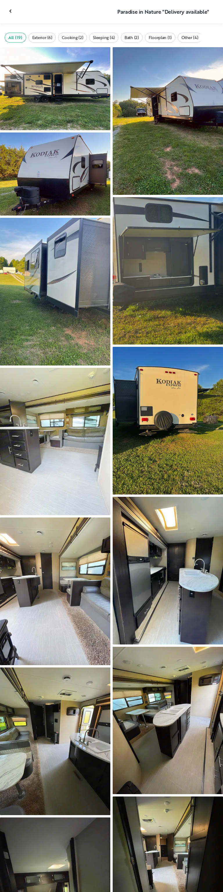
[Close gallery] (11, 11)
